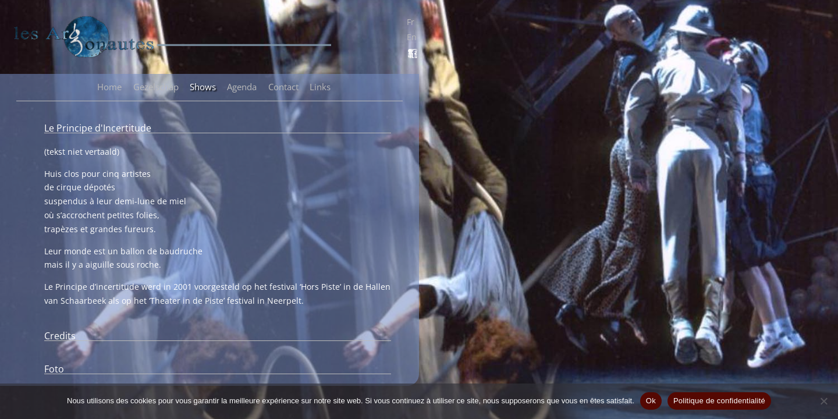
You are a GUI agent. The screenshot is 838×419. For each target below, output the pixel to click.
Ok (651, 400)
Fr (410, 21)
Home (109, 87)
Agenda (242, 87)
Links (320, 87)
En (412, 36)
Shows (203, 87)
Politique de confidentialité (719, 400)
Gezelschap (156, 87)
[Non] (823, 401)
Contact (283, 87)
